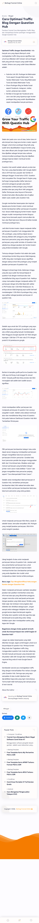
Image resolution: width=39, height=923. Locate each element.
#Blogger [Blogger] (6, 751)
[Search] (35, 3)
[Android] (10, 831)
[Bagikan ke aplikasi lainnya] (29, 760)
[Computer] (11, 777)
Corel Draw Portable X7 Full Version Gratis (20, 826)
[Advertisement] (19, 31)
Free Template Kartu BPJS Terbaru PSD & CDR (20, 816)
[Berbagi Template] (13, 792)
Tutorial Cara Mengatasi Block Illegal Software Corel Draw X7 (21, 781)
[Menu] (19, 920)
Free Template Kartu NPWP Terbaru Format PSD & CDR (20, 806)
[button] (8, 760)
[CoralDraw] (18, 777)
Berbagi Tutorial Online (13, 3)
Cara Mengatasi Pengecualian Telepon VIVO (18, 836)
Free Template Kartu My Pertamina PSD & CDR (20, 796)
